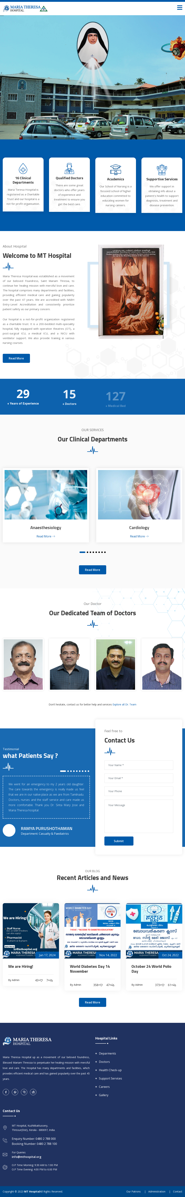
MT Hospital (32, 1191)
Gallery (103, 1095)
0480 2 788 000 (46, 1139)
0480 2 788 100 (47, 1144)
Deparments (107, 1053)
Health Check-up (110, 1070)
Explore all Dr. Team (124, 704)
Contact (177, 1191)
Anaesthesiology (45, 527)
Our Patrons (133, 1191)
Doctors (104, 1062)
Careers (104, 1087)
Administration (156, 1191)
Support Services (110, 1078)
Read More (45, 536)
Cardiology (139, 527)
